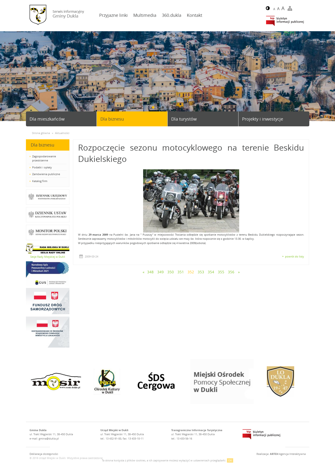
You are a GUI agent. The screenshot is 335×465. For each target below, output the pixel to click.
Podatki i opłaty (42, 167)
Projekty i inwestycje (262, 119)
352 (191, 271)
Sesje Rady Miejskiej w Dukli (47, 256)
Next (329, 76)
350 (170, 271)
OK (230, 460)
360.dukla (171, 15)
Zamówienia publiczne (46, 174)
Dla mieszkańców (47, 119)
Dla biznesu (112, 119)
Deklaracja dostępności (44, 454)
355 (221, 271)
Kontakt (194, 15)
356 (231, 271)
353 (201, 271)
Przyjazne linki (113, 15)
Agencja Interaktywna (288, 454)
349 (160, 271)
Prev (5, 76)
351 (180, 271)
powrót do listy (294, 256)
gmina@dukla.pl (49, 438)
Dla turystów (184, 119)
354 (211, 271)
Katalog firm (39, 181)
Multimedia (144, 15)
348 (150, 271)
